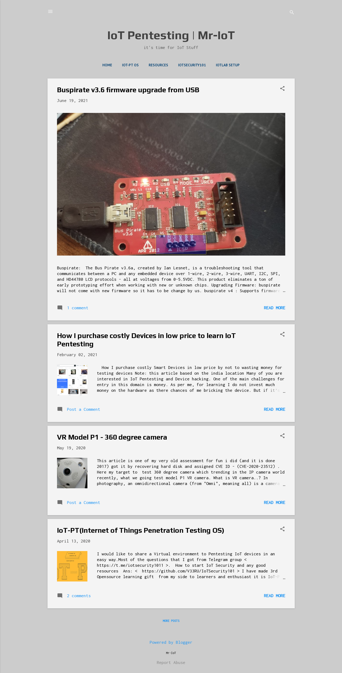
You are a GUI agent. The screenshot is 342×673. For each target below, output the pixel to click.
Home (107, 65)
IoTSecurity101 (192, 65)
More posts (171, 621)
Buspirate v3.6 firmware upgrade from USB (128, 90)
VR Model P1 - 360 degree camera (112, 437)
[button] (282, 89)
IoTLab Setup (228, 65)
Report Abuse (171, 662)
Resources (158, 65)
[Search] (292, 13)
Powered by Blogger (171, 642)
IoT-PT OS (130, 65)
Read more (274, 307)
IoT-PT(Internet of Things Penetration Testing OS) (140, 530)
